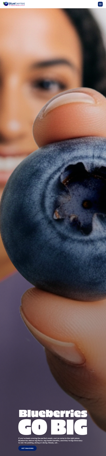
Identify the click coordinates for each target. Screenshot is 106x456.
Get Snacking (27, 448)
